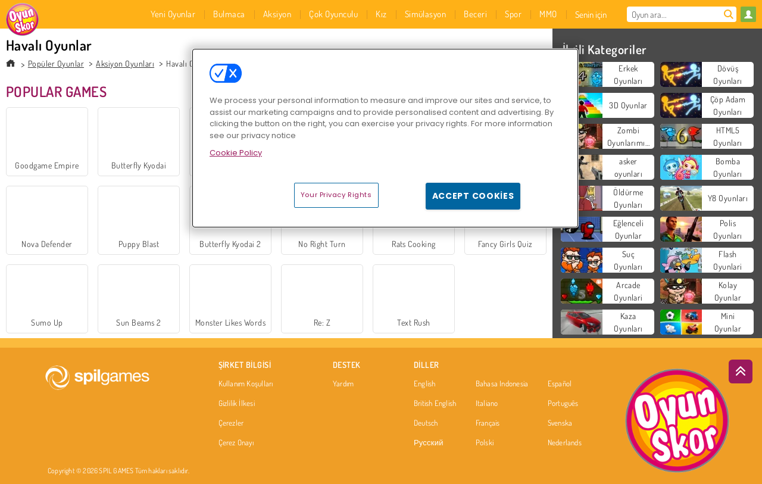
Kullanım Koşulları (245, 384)
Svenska (560, 423)
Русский (429, 443)
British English (435, 403)
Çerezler (231, 423)
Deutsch (426, 423)
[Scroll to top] (740, 371)
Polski (485, 443)
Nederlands (565, 443)
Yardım (343, 384)
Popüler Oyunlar (56, 63)
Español (560, 384)
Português (563, 403)
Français (488, 423)
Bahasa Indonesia (502, 384)
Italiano (487, 403)
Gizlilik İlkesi (236, 403)
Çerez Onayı (236, 443)
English (425, 384)
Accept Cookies (473, 196)
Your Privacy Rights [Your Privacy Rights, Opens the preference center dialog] (336, 194)
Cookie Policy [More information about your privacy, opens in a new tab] (236, 152)
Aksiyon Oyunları (125, 63)
